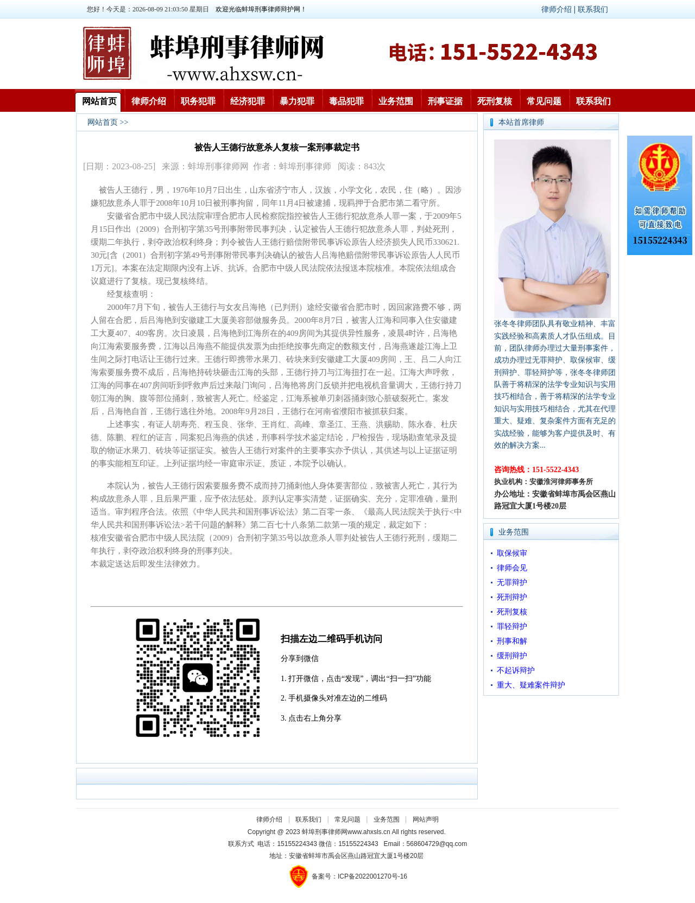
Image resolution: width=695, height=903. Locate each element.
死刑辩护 (512, 597)
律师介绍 (148, 101)
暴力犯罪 (297, 101)
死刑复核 (494, 101)
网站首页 (99, 101)
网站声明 (426, 819)
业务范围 (395, 101)
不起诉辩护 (516, 670)
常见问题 (544, 101)
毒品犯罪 (346, 101)
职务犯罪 (198, 101)
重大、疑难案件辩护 (531, 685)
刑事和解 (512, 641)
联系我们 (593, 9)
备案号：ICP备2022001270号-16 (359, 876)
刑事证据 (445, 101)
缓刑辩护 (512, 656)
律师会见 (512, 568)
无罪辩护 (512, 582)
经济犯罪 (247, 101)
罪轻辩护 (512, 626)
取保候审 (512, 553)
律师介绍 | (559, 9)
